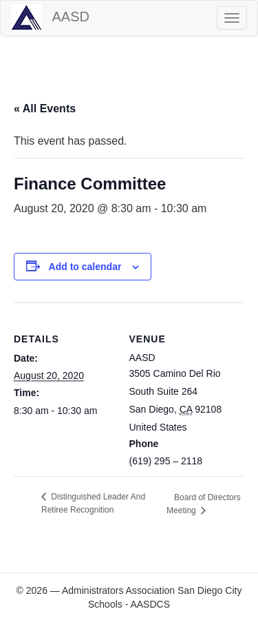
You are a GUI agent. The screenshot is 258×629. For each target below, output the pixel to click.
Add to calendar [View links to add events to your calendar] (85, 266)
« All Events (45, 108)
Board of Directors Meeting (203, 504)
